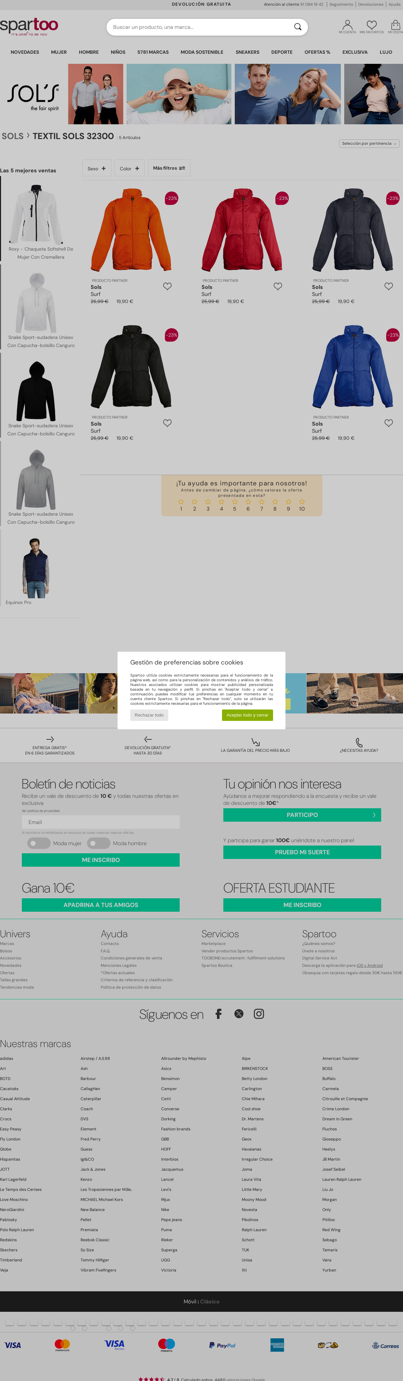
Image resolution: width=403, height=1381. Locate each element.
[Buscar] (298, 27)
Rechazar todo (149, 715)
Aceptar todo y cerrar (247, 715)
